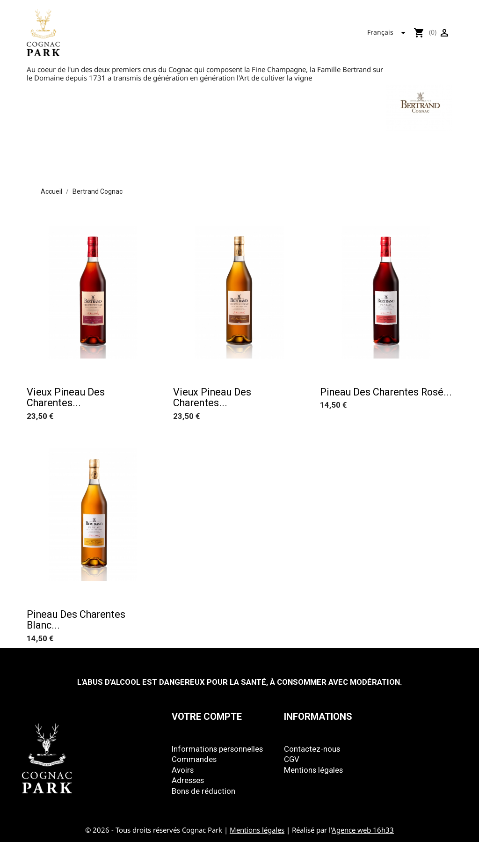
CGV (291, 759)
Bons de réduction (203, 791)
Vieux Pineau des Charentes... (66, 397)
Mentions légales (313, 770)
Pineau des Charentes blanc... (76, 619)
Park (250, 30)
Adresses (188, 780)
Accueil (128, 30)
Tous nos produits (192, 30)
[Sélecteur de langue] (389, 31)
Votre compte (207, 716)
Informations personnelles (217, 749)
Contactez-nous (312, 749)
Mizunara (292, 30)
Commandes (194, 759)
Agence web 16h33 (363, 830)
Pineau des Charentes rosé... (386, 392)
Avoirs (183, 770)
